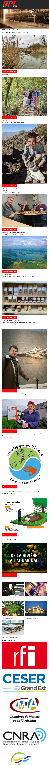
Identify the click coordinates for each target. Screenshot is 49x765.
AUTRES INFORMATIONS (10, 638)
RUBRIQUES (30, 600)
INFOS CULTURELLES (32, 619)
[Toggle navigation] (46, 0)
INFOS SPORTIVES (8, 619)
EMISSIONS (6, 600)
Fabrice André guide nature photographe (12, 235)
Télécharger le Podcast (9, 71)
